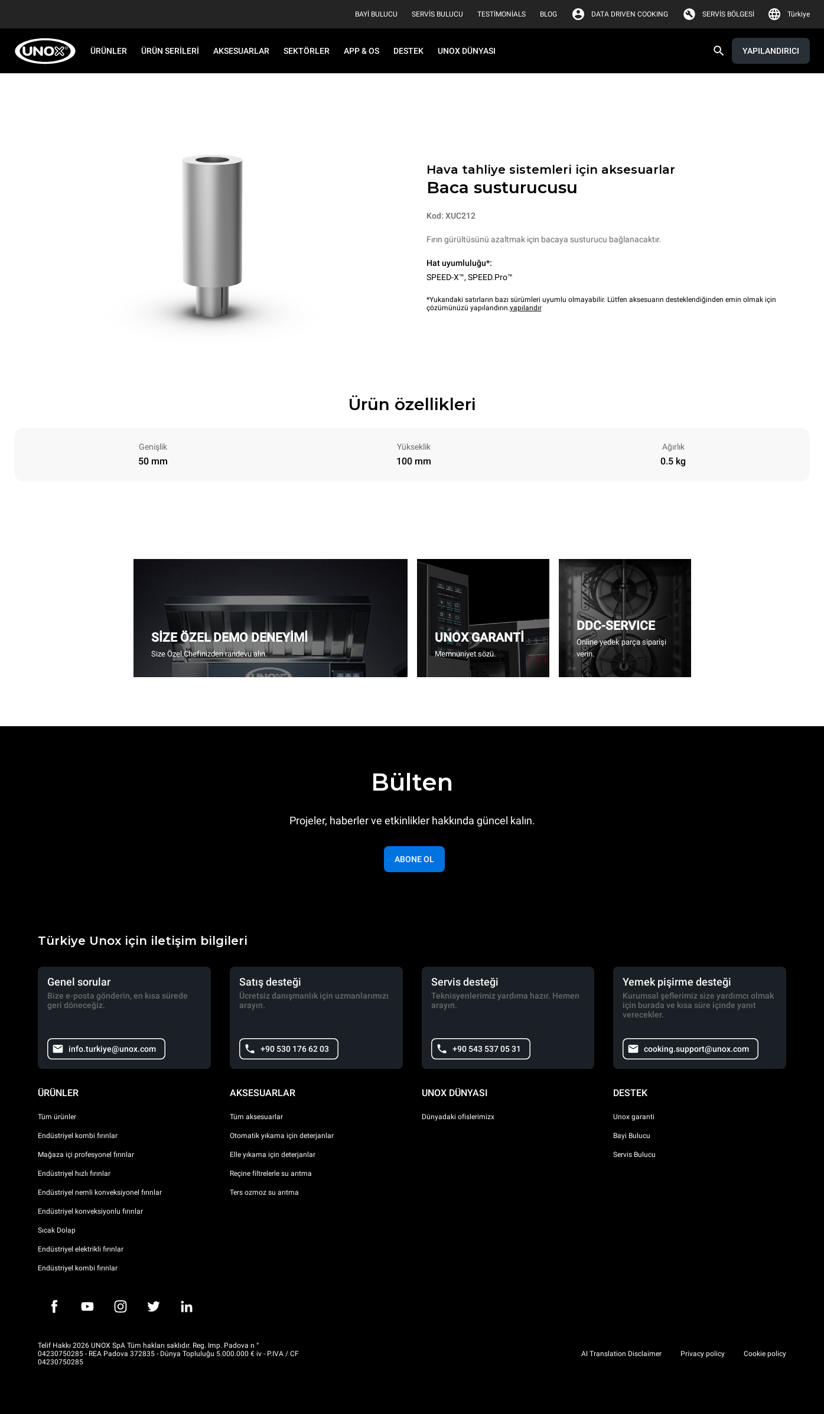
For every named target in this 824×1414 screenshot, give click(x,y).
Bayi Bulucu (631, 1136)
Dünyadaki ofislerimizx (458, 1117)
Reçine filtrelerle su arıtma (271, 1173)
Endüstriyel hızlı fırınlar (74, 1173)
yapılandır (526, 308)
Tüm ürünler (57, 1117)
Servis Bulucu (634, 1154)
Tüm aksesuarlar (256, 1117)
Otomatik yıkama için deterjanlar (282, 1136)
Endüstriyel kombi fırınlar (78, 1136)
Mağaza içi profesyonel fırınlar (86, 1154)
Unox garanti (633, 1117)
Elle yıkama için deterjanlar (272, 1154)
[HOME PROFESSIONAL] (48, 51)
